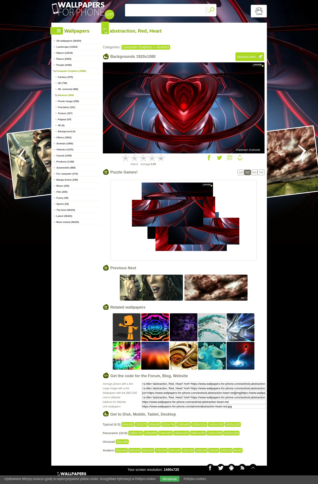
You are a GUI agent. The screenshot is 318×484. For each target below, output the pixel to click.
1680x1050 (198, 433)
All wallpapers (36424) (68, 40)
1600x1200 (232, 424)
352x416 (121, 450)
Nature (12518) (64, 53)
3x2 (247, 172)
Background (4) (66, 131)
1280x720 (135, 433)
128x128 (201, 450)
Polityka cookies (195, 479)
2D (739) (62, 83)
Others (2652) (64, 137)
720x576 (141, 424)
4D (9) (61, 125)
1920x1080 (214, 433)
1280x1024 (199, 424)
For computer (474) (67, 173)
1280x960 (183, 424)
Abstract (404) (66, 95)
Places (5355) (64, 59)
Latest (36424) (64, 216)
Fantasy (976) (65, 77)
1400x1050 (215, 424)
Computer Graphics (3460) (71, 71)
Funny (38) (62, 198)
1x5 (241, 172)
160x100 (174, 450)
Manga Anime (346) (67, 179)
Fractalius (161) (66, 107)
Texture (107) (65, 113)
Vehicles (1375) (65, 149)
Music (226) (62, 185)
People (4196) (64, 65)
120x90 (214, 450)
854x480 (122, 441)
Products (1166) (65, 161)
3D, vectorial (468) (68, 89)
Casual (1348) (64, 155)
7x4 (261, 172)
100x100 (226, 450)
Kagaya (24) (64, 119)
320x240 (135, 450)
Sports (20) (62, 204)
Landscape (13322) (67, 47)
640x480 (128, 424)
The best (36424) (65, 210)
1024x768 (168, 424)
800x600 (154, 424)
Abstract (162, 47)
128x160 (188, 450)
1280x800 (150, 433)
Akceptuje (170, 479)
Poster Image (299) (68, 101)
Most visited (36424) (67, 222)
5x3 (254, 172)
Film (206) (61, 192)
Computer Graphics (137, 47)
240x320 (148, 450)
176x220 (161, 450)
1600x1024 (181, 433)
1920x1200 (231, 433)
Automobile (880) (66, 167)
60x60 (238, 450)
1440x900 (165, 433)
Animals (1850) (64, 143)
